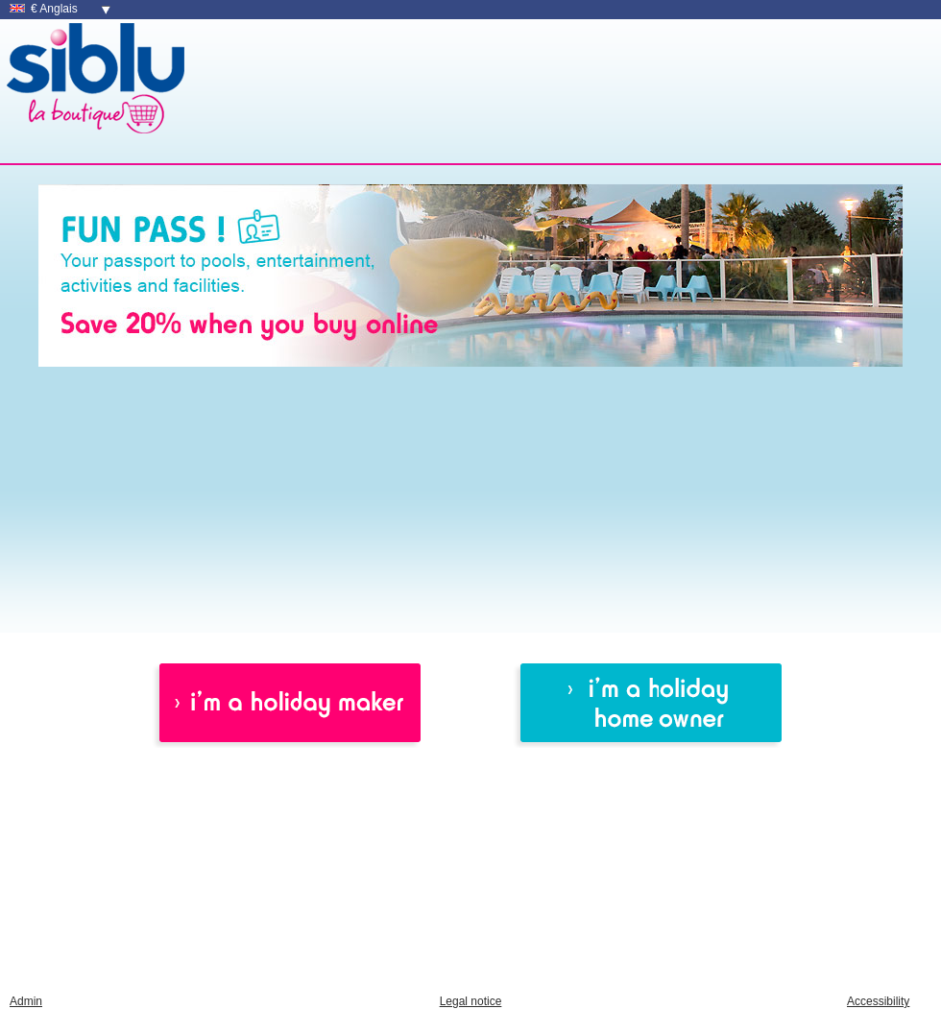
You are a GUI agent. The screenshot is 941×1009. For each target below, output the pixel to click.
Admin (26, 1001)
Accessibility (878, 1001)
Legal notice (471, 1001)
